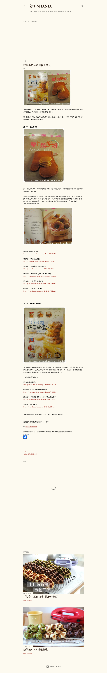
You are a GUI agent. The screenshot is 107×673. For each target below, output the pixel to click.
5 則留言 (29, 600)
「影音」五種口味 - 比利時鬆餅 (40, 596)
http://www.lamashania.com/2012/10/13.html (39, 291)
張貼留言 (29, 653)
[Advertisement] (53, 531)
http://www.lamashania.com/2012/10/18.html (39, 276)
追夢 (43, 11)
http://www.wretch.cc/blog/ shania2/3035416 (39, 254)
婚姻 (51, 11)
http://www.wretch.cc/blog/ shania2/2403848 (39, 392)
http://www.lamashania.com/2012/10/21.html (39, 283)
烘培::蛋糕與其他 (32, 454)
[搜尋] (82, 6)
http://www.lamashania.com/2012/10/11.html (39, 269)
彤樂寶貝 (61, 11)
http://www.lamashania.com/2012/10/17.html (39, 399)
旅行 (47, 11)
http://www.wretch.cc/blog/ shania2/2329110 (39, 261)
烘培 (35, 11)
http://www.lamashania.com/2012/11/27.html (39, 407)
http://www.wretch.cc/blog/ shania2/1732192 (39, 385)
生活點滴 (68, 11)
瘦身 (39, 11)
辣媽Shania (41, 6)
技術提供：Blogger (53, 666)
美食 (55, 11)
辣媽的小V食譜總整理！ (36, 649)
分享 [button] (24, 451)
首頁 (31, 11)
